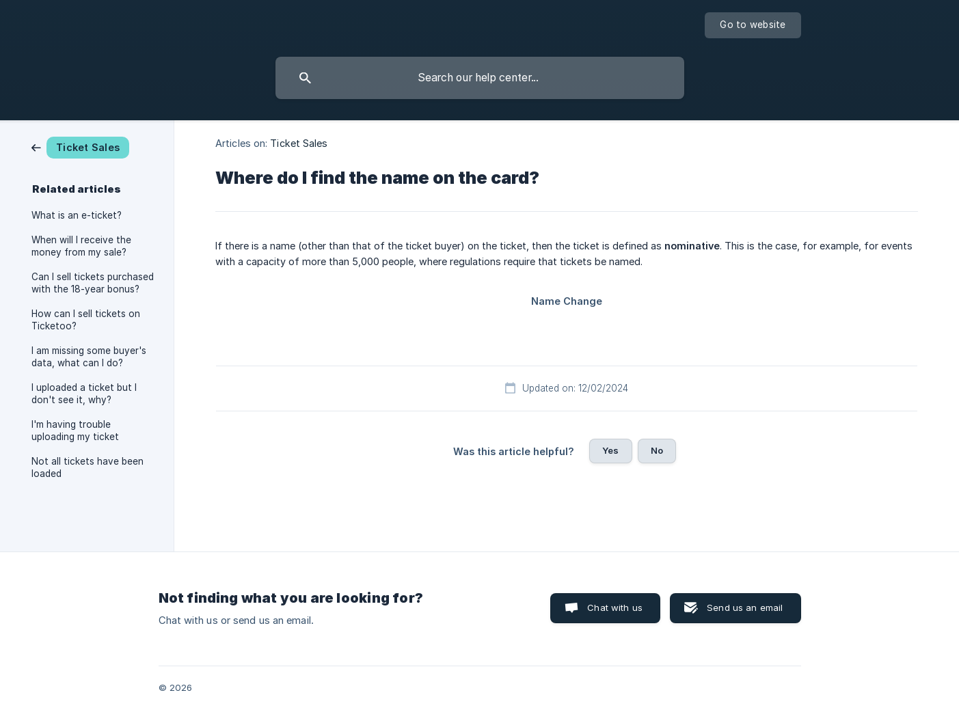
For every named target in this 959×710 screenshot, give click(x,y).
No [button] (657, 450)
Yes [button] (610, 450)
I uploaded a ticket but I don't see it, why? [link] (84, 393)
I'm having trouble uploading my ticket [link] (75, 430)
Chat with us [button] (615, 607)
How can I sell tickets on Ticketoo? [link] (85, 319)
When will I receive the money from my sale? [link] (81, 246)
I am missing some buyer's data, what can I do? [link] (88, 356)
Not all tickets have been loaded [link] (87, 467)
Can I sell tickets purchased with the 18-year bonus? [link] (92, 283)
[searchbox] (479, 78)
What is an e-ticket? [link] (76, 215)
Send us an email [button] (745, 607)
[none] (752, 25)
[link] (80, 146)
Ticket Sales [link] (298, 143)
